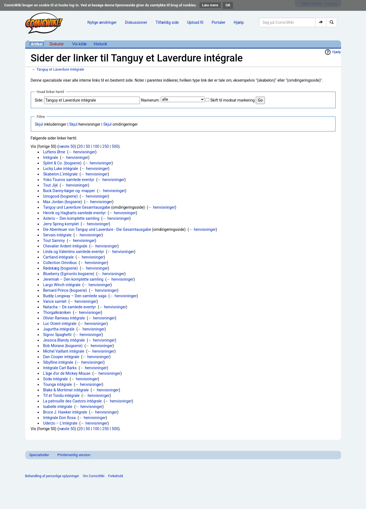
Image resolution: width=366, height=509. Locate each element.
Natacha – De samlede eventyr (69, 307)
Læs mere (210, 5)
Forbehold (115, 476)
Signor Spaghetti (57, 334)
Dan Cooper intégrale (61, 357)
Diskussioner (136, 22)
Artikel (37, 44)
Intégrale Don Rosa (59, 417)
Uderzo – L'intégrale (60, 423)
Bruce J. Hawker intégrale (65, 412)
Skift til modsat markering (232, 100)
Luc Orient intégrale (59, 323)
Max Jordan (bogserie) (62, 202)
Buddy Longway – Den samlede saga (74, 296)
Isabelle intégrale (57, 406)
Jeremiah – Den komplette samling (73, 279)
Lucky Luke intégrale (60, 168)
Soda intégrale (55, 379)
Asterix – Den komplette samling (71, 218)
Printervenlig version (73, 455)
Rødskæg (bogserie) (60, 268)
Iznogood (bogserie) (60, 196)
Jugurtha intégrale (58, 329)
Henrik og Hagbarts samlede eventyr (74, 213)
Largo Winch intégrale (61, 285)
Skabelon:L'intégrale (60, 174)
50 (88, 146)
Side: (39, 100)
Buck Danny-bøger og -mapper (69, 190)
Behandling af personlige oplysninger (52, 476)
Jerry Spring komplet (61, 224)
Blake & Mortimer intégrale (66, 390)
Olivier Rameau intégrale (64, 318)
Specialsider (39, 455)
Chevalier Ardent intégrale (65, 246)
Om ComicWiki (93, 476)
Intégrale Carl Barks (60, 368)
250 (105, 146)
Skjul (39, 124)
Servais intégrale (57, 235)
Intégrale (50, 157)
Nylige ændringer (102, 22)
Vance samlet (54, 301)
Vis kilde (79, 44)
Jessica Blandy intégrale (64, 340)
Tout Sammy (54, 240)
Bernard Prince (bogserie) (65, 290)
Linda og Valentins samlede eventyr (73, 251)
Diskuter (57, 44)
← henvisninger (81, 152)
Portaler (219, 22)
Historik (100, 44)
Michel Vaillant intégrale (63, 351)
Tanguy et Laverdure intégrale (60, 69)
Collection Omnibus (60, 262)
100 (96, 146)
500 (115, 146)
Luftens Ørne (54, 152)
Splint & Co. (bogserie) (62, 163)
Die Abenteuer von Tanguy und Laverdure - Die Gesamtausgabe (97, 229)
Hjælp (239, 22)
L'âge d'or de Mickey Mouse (66, 373)
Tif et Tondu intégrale (61, 395)
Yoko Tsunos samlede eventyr (68, 179)
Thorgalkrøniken (57, 312)
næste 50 (67, 146)
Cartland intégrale (58, 257)
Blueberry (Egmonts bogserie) (68, 274)
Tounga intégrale (57, 384)
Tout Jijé (50, 185)
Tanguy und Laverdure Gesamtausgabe (76, 207)
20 (80, 146)
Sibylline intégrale (58, 362)
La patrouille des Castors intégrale (72, 401)
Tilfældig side (167, 22)
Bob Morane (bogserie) (63, 345)
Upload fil (195, 22)
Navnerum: (150, 100)
